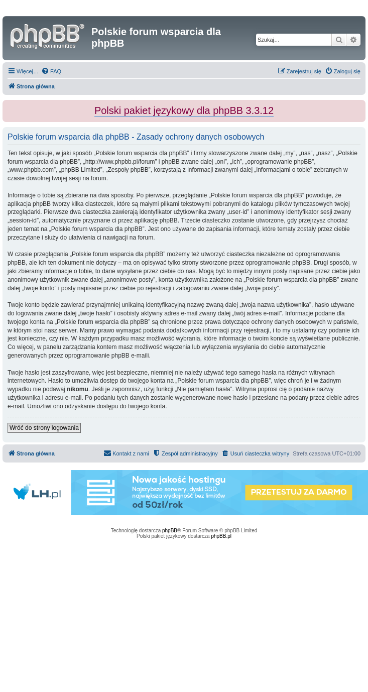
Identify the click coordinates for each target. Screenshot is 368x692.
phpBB (169, 530)
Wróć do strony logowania (44, 427)
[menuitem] (51, 71)
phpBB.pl (221, 536)
